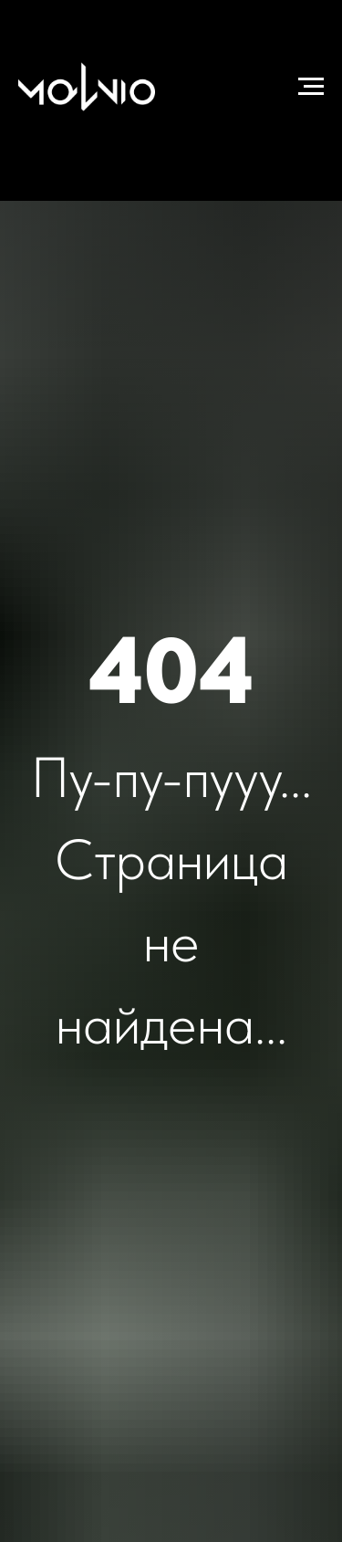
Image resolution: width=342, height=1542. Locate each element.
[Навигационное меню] (311, 87)
